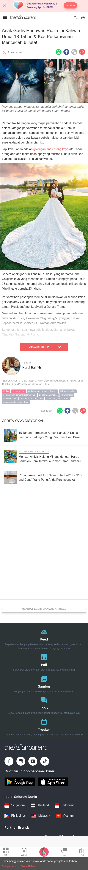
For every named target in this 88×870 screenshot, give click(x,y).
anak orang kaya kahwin (58, 398)
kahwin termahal (67, 391)
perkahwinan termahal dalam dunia (19, 395)
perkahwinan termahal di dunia (42, 391)
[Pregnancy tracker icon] (44, 851)
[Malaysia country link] (41, 816)
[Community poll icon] (82, 852)
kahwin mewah (10, 398)
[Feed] (44, 638)
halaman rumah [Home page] (9, 380)
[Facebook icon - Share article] (66, 52)
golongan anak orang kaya (51, 149)
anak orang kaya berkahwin (16, 402)
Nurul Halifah (31, 367)
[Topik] (44, 705)
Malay (6, 391)
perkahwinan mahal (48, 395)
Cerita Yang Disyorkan (23, 421)
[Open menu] (5, 17)
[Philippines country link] (15, 816)
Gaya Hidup (28, 380)
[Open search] (75, 17)
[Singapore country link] (14, 805)
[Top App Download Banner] (44, 6)
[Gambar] (44, 683)
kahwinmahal (67, 395)
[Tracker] (44, 727)
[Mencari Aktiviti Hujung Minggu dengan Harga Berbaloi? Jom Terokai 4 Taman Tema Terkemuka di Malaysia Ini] (44, 456)
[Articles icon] (24, 852)
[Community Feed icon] (64, 852)
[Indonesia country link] (64, 805)
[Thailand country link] (40, 805)
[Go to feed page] (23, 17)
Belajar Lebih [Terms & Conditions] (9, 866)
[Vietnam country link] (65, 816)
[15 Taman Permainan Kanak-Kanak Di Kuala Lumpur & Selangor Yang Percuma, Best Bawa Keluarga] (44, 435)
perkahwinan (18, 391)
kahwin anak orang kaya (32, 398)
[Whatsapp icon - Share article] (59, 52)
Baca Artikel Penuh (43, 347)
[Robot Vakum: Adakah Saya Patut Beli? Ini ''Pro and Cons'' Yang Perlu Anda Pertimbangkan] (44, 477)
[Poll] (44, 662)
